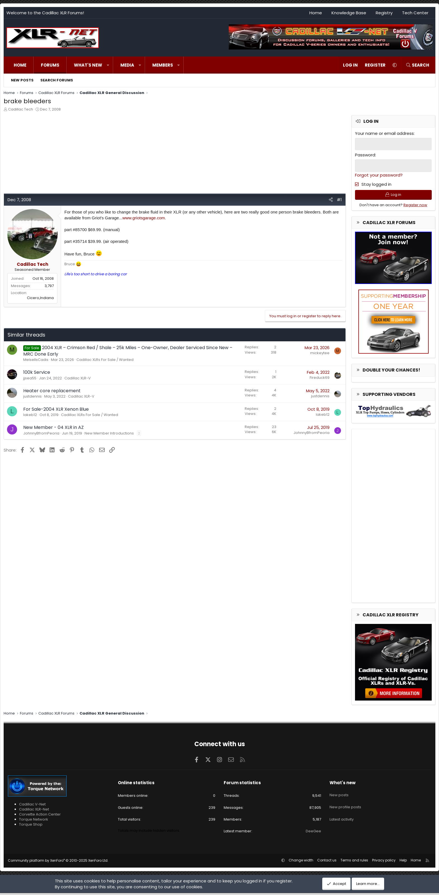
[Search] (417, 65)
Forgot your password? (379, 174)
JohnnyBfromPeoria (41, 433)
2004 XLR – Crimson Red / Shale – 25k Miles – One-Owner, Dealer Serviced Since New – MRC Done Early (127, 350)
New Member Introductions (109, 433)
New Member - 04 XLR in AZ (53, 427)
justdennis (32, 396)
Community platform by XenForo (58, 862)
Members (162, 65)
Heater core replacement (52, 390)
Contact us (327, 862)
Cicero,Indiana (40, 297)
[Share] (331, 199)
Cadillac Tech (20, 109)
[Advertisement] (172, 154)
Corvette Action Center (40, 816)
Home (315, 13)
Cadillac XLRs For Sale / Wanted (105, 359)
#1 (339, 200)
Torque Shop (31, 826)
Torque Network (33, 821)
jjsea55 (29, 378)
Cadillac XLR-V (77, 378)
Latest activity (342, 814)
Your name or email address (384, 133)
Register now (415, 206)
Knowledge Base (348, 13)
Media (127, 65)
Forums (50, 65)
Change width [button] (301, 862)
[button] (108, 65)
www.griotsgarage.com (143, 217)
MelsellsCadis (35, 359)
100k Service (36, 372)
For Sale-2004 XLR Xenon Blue (56, 409)
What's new (88, 65)
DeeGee (313, 833)
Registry (384, 13)
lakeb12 (30, 414)
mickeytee (320, 353)
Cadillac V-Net (32, 806)
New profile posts (345, 804)
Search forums (56, 80)
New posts (22, 80)
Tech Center (415, 13)
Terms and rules (354, 862)
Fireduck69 (320, 377)
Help (403, 862)
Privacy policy (384, 862)
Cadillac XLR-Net (34, 811)
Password (365, 155)
